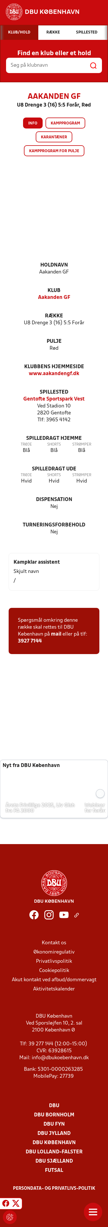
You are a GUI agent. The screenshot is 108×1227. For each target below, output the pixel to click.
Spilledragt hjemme (54, 438)
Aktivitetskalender (54, 989)
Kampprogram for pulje (54, 151)
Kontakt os (54, 943)
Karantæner (54, 137)
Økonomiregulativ (54, 952)
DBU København (54, 1142)
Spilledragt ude (54, 469)
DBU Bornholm (54, 1115)
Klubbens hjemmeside (54, 366)
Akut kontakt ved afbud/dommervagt (54, 979)
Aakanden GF (54, 297)
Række (54, 316)
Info (32, 123)
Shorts (54, 444)
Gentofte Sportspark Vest (54, 399)
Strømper (81, 444)
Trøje (26, 444)
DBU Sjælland (54, 1161)
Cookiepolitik (54, 970)
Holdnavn (54, 265)
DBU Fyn (54, 1124)
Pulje (54, 341)
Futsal (54, 1170)
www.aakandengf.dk (54, 373)
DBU (54, 1105)
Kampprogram (65, 123)
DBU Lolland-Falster (54, 1152)
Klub (54, 290)
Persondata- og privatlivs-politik (54, 1189)
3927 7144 (30, 641)
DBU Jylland (54, 1133)
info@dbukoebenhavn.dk (60, 1057)
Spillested (54, 392)
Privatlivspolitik (54, 961)
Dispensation (54, 499)
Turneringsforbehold (54, 525)
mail (56, 634)
